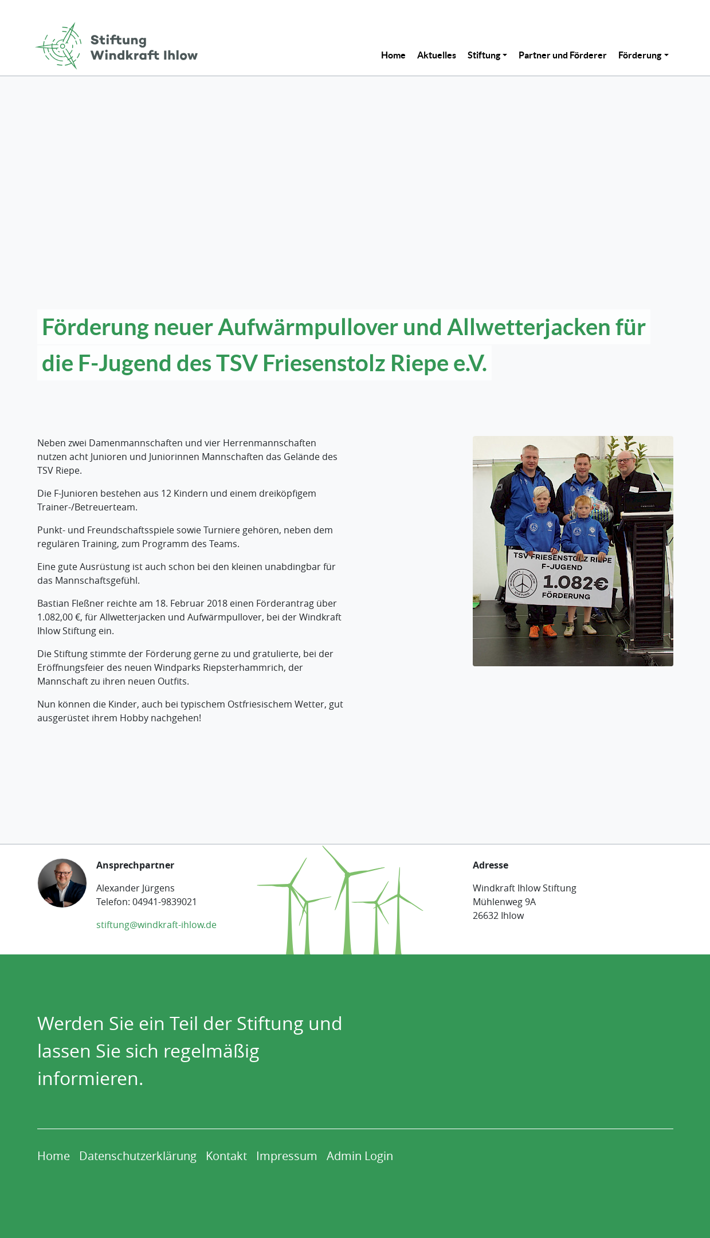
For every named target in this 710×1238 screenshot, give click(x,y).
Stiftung (484, 55)
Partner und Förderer (563, 55)
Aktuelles (436, 55)
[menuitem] (393, 55)
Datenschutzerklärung (138, 1156)
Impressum (286, 1156)
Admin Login (360, 1156)
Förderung (639, 55)
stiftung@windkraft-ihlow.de (156, 924)
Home (393, 55)
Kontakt (226, 1156)
